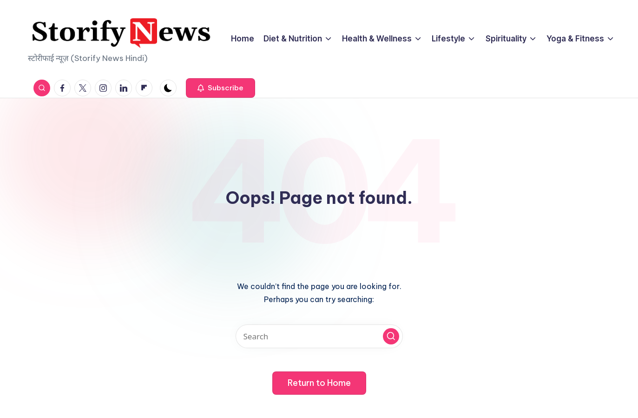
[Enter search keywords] (319, 336)
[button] (220, 88)
